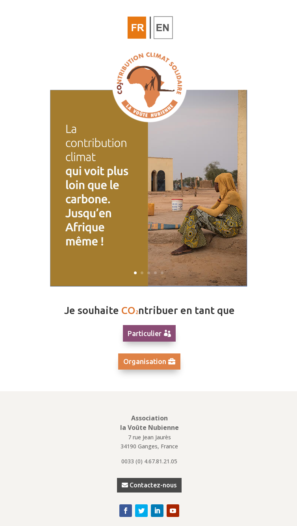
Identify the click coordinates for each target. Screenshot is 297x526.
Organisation (144, 361)
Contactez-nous (153, 485)
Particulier (144, 333)
